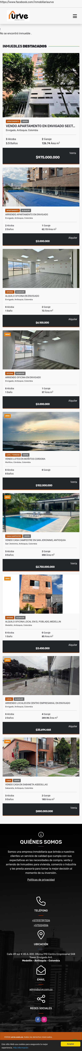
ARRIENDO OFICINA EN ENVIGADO (23, 377)
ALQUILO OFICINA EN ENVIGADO (22, 296)
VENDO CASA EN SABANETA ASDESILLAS (26, 784)
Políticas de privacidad (41, 879)
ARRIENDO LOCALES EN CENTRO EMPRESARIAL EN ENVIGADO (37, 703)
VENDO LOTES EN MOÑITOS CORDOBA (25, 459)
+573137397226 (41, 920)
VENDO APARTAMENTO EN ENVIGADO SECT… (40, 126)
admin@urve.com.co (40, 989)
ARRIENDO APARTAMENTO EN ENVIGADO (26, 214)
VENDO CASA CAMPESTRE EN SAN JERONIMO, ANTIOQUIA (35, 540)
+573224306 (41, 925)
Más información (20, 1047)
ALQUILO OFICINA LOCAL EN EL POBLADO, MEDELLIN (33, 621)
